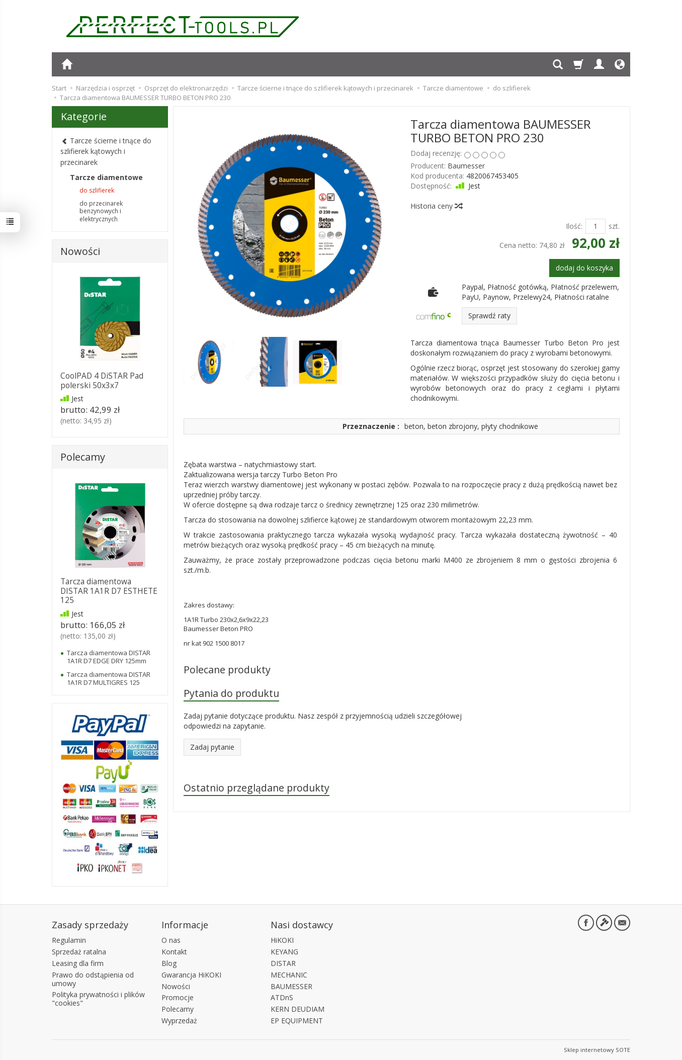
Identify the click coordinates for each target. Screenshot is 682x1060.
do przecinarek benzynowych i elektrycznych (101, 211)
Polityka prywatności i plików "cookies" (98, 999)
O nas (171, 940)
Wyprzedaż (179, 1020)
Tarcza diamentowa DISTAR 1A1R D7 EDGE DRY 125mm (108, 656)
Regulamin (69, 940)
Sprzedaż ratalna (79, 951)
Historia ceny (436, 206)
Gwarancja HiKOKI (191, 975)
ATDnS (282, 997)
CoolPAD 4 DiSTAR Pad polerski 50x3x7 (101, 380)
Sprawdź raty (489, 315)
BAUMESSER (291, 986)
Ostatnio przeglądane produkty (256, 787)
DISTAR (283, 963)
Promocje (177, 997)
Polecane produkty (227, 669)
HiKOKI (282, 940)
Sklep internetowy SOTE (597, 1049)
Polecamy (82, 457)
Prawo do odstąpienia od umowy (93, 979)
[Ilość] (595, 226)
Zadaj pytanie (212, 747)
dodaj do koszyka (584, 268)
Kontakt (174, 951)
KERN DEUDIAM (297, 1009)
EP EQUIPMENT (297, 1020)
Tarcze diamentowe (106, 177)
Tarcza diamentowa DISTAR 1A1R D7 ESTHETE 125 (108, 590)
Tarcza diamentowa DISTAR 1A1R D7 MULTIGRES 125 (108, 678)
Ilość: (574, 226)
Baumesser (466, 165)
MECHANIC (289, 975)
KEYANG (284, 951)
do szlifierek (96, 190)
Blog (169, 963)
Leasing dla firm (78, 963)
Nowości (80, 251)
